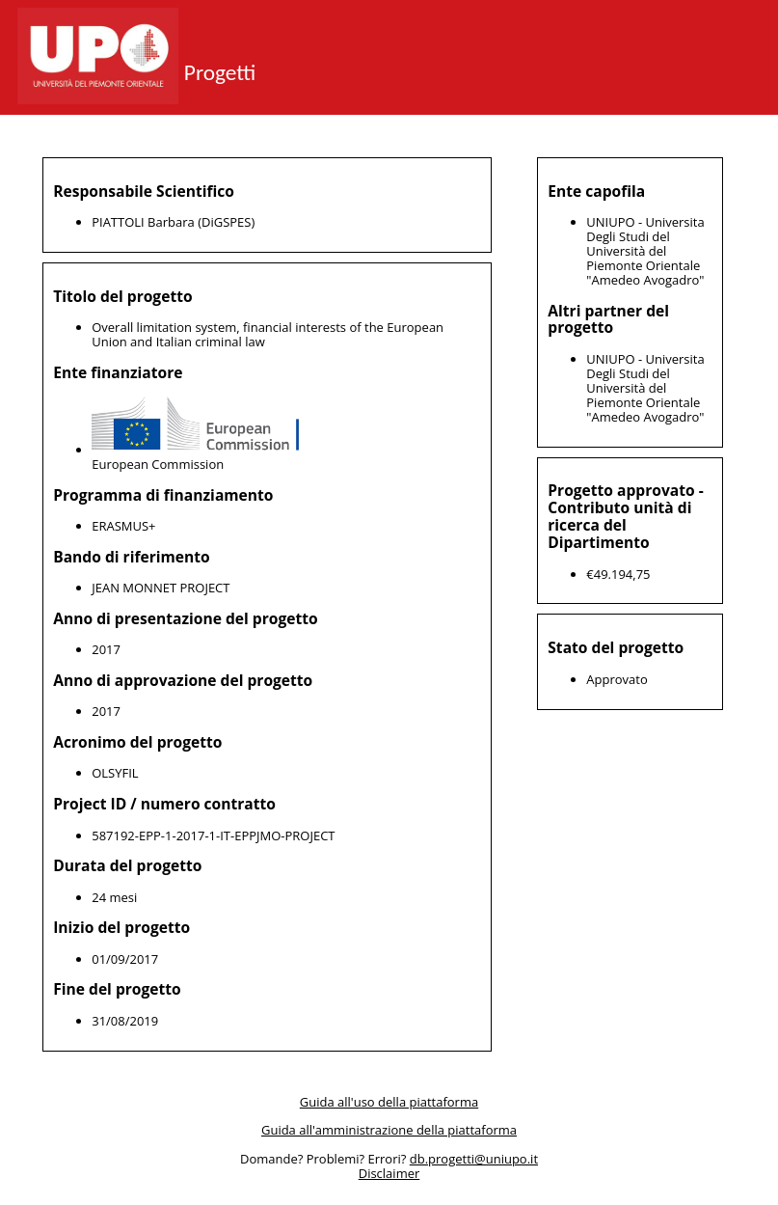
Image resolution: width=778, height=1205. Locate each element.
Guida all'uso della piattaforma (389, 1101)
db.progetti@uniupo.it (474, 1158)
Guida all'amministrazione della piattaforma (389, 1129)
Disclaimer (389, 1174)
